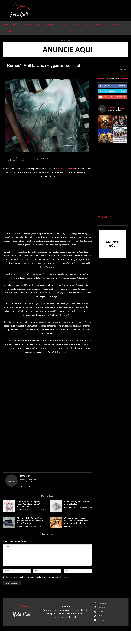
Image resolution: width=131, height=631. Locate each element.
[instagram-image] (105, 122)
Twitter (101, 616)
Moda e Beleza (22, 509)
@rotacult (112, 107)
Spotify (101, 612)
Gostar (122, 86)
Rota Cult (25, 475)
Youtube (101, 620)
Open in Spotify (104, 217)
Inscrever (121, 97)
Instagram (102, 607)
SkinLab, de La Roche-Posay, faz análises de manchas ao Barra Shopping (29, 520)
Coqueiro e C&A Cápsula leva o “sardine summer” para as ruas (30, 503)
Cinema (67, 526)
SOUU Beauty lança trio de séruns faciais (76, 502)
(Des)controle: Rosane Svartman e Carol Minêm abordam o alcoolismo (75, 520)
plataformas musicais (65, 169)
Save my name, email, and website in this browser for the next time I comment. (38, 577)
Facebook (102, 603)
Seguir (122, 91)
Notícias (122, 69)
